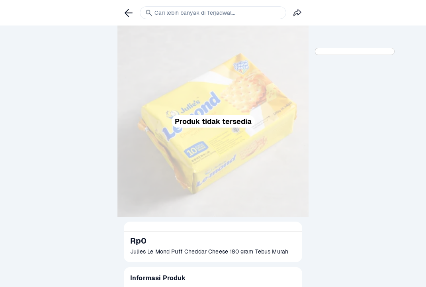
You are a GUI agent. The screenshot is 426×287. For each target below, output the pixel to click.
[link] (128, 13)
